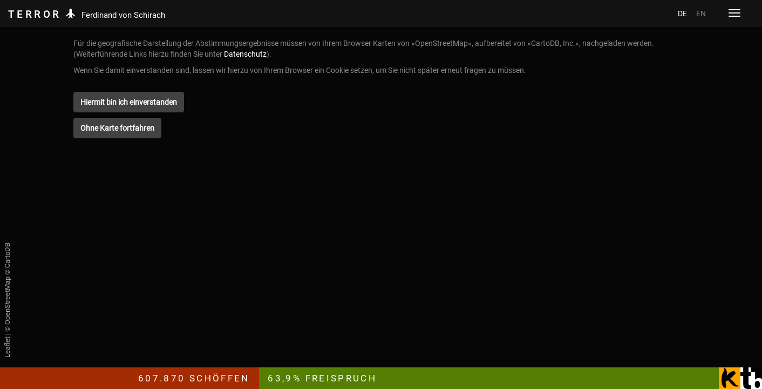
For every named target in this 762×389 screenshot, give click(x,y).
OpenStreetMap (7, 301)
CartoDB (7, 255)
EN (701, 13)
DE (682, 13)
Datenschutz (245, 54)
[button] (128, 102)
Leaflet (7, 347)
